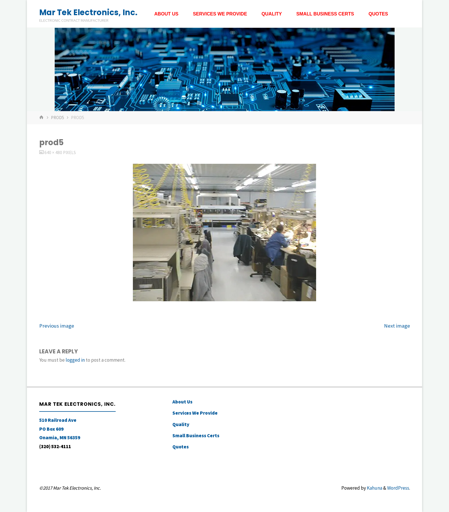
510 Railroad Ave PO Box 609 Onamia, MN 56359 (59, 429)
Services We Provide (195, 413)
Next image (397, 325)
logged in (75, 360)
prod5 (57, 117)
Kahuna (374, 488)
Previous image (56, 325)
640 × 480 (53, 152)
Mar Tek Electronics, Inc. (88, 12)
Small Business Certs (195, 435)
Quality (180, 424)
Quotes (180, 447)
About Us (182, 402)
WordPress (398, 488)
